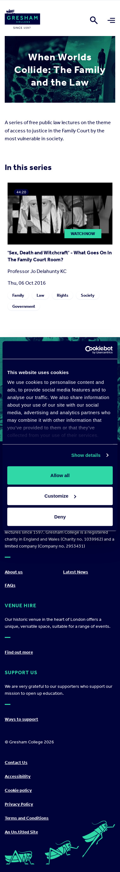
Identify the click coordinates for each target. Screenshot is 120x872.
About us (14, 572)
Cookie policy (18, 790)
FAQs (10, 585)
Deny (60, 516)
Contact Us (16, 762)
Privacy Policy (19, 804)
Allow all (60, 475)
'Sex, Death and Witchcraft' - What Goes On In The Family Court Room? (60, 256)
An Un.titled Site (21, 832)
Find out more (19, 652)
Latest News (75, 572)
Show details (86, 455)
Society (87, 295)
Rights (62, 295)
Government (23, 306)
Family (18, 295)
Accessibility (18, 776)
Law (40, 295)
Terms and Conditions (27, 818)
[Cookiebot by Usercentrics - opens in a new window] (86, 350)
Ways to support (21, 719)
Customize (60, 496)
